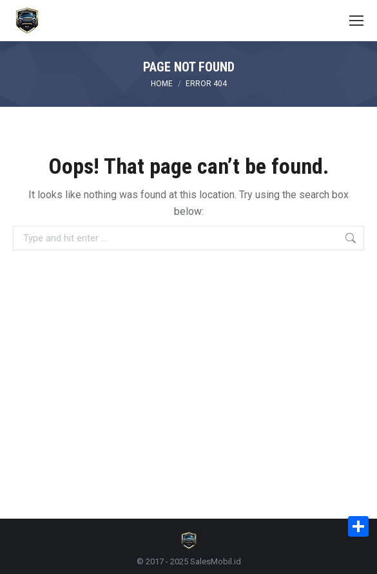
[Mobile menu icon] (356, 20)
